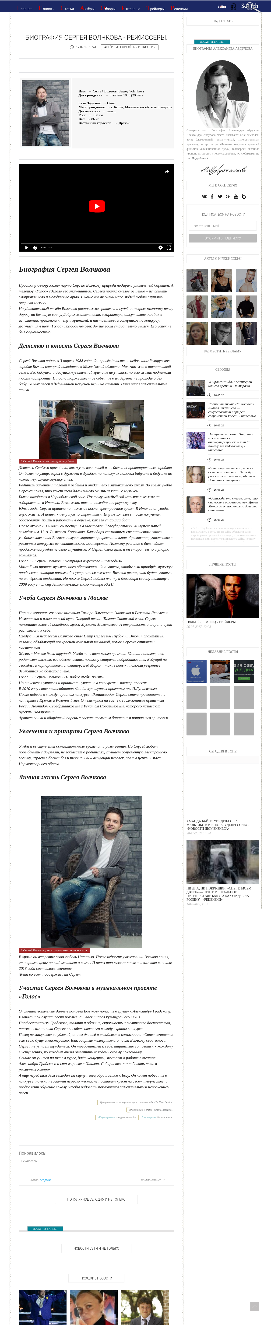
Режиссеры (146, 47)
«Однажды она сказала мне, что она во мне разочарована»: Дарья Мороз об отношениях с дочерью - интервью (233, 504)
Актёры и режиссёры (120, 47)
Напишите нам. (165, 1117)
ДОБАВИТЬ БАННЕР (45, 1228)
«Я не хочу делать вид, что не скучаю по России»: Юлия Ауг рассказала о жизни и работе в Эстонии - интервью (231, 474)
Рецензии (179, 7)
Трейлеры (155, 7)
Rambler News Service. (161, 1102)
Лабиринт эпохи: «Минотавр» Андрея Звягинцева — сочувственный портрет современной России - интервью (232, 410)
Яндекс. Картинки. (163, 1109)
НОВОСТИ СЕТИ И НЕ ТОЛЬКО (96, 1248)
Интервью (131, 7)
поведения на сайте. (126, 1117)
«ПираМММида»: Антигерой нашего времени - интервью (230, 384)
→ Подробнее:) (197, 158)
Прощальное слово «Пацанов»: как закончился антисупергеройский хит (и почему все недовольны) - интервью (231, 442)
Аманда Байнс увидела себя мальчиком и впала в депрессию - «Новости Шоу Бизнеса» (218, 824)
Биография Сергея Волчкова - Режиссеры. (96, 37)
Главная (24, 7)
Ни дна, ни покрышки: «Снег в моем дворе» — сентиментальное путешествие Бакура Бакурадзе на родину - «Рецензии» (219, 894)
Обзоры (108, 7)
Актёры (87, 7)
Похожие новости (96, 1278)
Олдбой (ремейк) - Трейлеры (211, 622)
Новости (47, 7)
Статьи (67, 7)
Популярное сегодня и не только (96, 1199)
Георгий (45, 1180)
